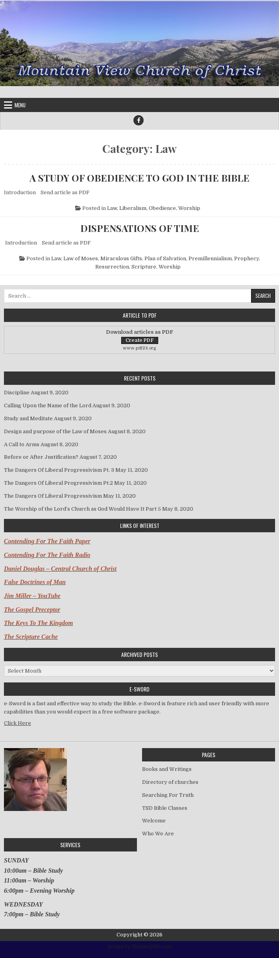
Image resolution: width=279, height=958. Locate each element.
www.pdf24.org (139, 348)
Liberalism (132, 208)
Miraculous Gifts (121, 258)
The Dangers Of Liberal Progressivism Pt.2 (58, 483)
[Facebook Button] (138, 120)
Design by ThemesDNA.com (139, 946)
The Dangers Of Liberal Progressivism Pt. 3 (59, 470)
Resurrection (112, 267)
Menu (20, 105)
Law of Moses (80, 258)
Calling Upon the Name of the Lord (47, 405)
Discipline (17, 392)
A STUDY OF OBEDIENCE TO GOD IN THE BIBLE (139, 178)
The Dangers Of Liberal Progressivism (53, 496)
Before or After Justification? (41, 457)
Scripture (143, 267)
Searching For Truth (168, 795)
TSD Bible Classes (164, 808)
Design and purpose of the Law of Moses (55, 431)
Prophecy (246, 258)
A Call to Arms (21, 444)
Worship (189, 208)
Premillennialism (210, 258)
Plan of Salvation (165, 258)
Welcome (154, 821)
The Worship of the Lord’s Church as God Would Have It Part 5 (82, 509)
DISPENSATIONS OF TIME (139, 228)
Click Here (17, 723)
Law (112, 208)
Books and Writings (167, 769)
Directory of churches (170, 782)
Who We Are (158, 834)
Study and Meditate (28, 418)
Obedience (162, 208)
